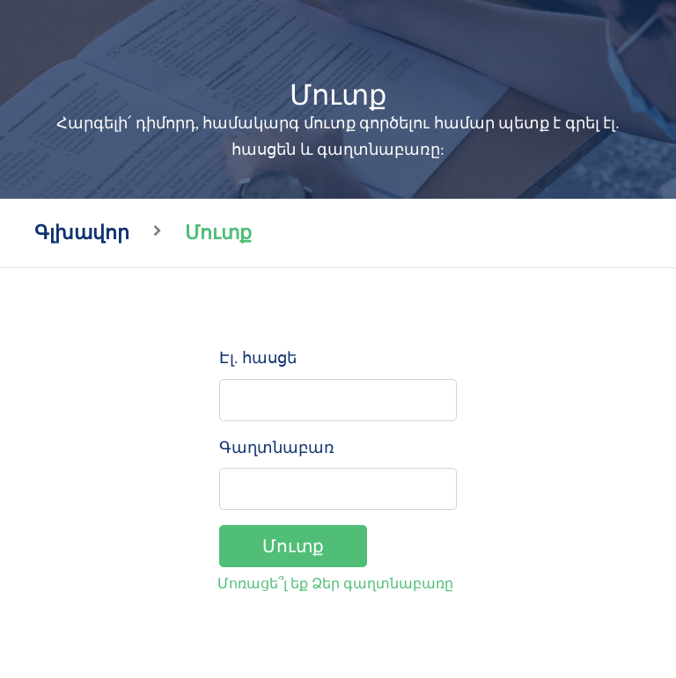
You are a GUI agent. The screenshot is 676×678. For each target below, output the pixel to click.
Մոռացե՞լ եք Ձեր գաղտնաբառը (335, 583)
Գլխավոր (81, 233)
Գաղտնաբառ (276, 447)
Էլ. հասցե (258, 358)
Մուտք (293, 546)
